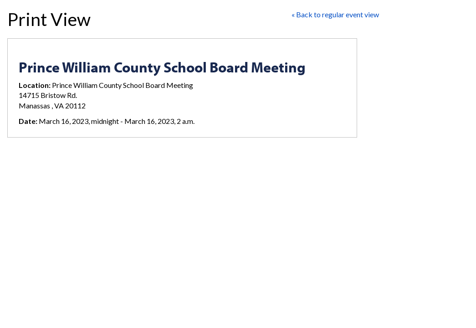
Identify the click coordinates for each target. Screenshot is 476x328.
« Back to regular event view (335, 14)
